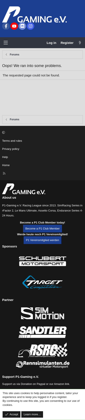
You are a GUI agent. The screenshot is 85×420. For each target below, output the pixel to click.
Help (5, 157)
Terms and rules (12, 140)
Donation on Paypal (33, 384)
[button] (42, 132)
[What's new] (80, 42)
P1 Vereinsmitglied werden (42, 240)
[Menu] (5, 42)
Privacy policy (10, 148)
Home (6, 165)
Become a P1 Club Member (42, 228)
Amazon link (61, 384)
